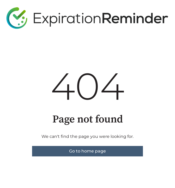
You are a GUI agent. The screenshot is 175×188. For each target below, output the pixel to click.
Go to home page (87, 151)
